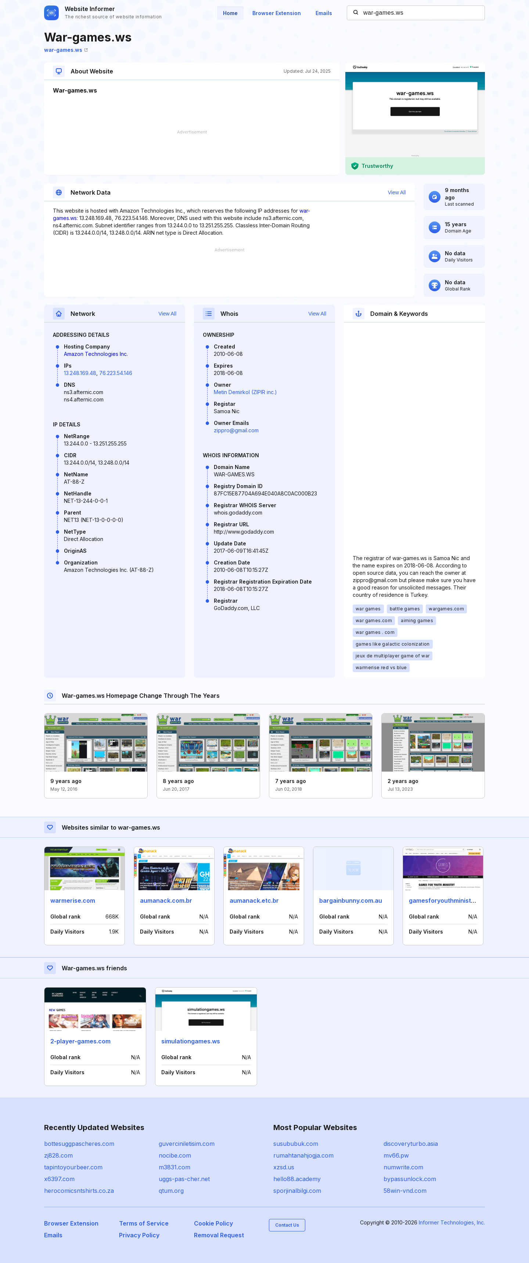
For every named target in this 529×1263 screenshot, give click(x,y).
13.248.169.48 (80, 373)
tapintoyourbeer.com (73, 1167)
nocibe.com (175, 1155)
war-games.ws (66, 50)
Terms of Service (144, 1223)
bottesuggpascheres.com (79, 1143)
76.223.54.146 (115, 373)
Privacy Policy (139, 1235)
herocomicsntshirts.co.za (79, 1190)
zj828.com (58, 1155)
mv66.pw (396, 1155)
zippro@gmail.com (236, 430)
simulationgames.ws (190, 1041)
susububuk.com (295, 1143)
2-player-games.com (80, 1041)
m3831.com (174, 1167)
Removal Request (219, 1235)
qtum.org (171, 1190)
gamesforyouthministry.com (449, 900)
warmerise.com (72, 900)
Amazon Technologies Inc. (96, 354)
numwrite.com (403, 1167)
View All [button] (397, 192)
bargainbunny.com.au (350, 900)
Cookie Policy (213, 1223)
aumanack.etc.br (254, 900)
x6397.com (59, 1179)
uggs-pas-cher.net (184, 1179)
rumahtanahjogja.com (303, 1155)
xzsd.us (283, 1167)
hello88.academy (297, 1179)
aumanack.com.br (166, 900)
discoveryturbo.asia (411, 1143)
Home (230, 13)
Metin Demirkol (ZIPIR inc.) (245, 392)
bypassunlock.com (410, 1179)
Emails (324, 13)
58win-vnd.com (405, 1190)
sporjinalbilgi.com (297, 1190)
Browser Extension (276, 13)
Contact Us (287, 1225)
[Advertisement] (192, 152)
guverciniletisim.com (187, 1143)
